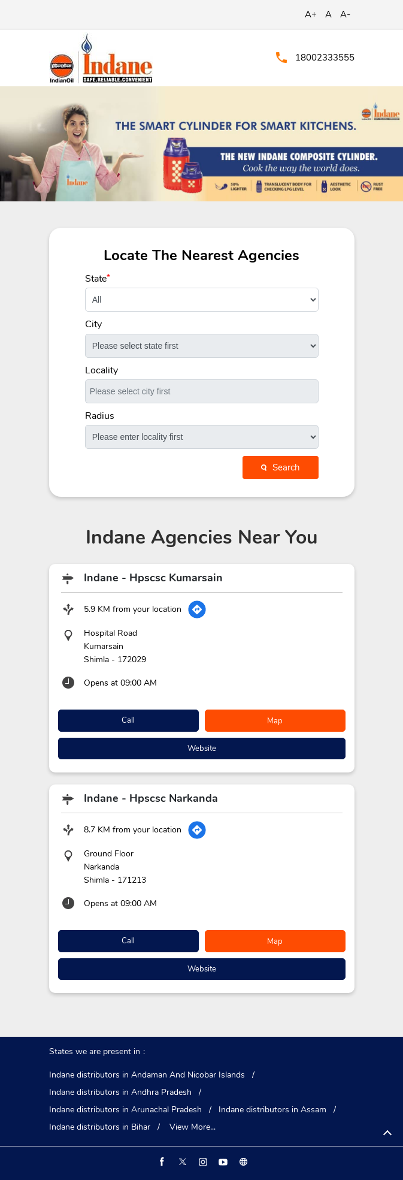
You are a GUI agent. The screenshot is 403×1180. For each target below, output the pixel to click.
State (97, 278)
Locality (101, 370)
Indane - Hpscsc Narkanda (151, 798)
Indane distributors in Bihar (99, 1127)
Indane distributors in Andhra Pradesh (120, 1092)
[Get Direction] (197, 609)
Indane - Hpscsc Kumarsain (153, 578)
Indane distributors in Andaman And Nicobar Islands (147, 1075)
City (93, 324)
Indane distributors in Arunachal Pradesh (125, 1110)
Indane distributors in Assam (272, 1110)
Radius (99, 416)
